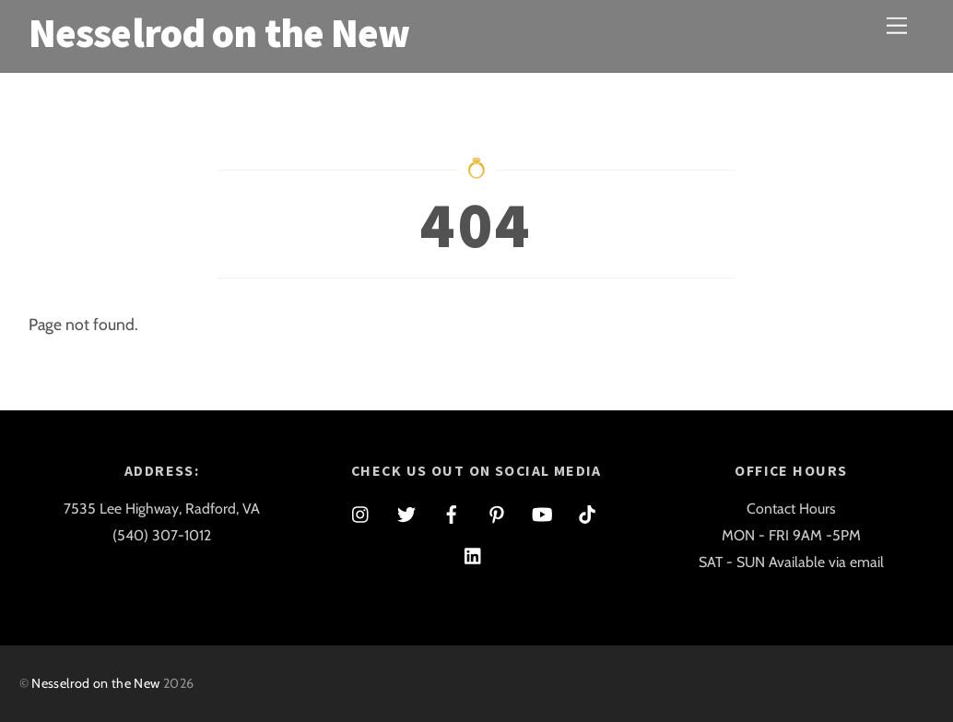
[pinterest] (496, 511)
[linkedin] (473, 553)
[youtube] (542, 511)
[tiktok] (587, 511)
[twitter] (406, 511)
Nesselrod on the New (95, 683)
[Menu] (896, 25)
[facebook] (451, 511)
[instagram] (361, 511)
